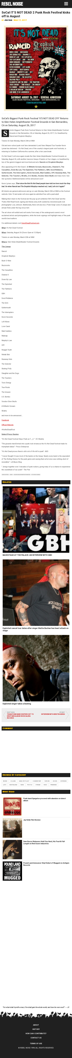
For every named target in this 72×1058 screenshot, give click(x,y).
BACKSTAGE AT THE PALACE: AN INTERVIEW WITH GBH (27, 555)
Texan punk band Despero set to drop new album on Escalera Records (20, 716)
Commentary (37, 781)
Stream (38, 785)
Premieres (53, 785)
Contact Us (36, 1038)
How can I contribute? (36, 1034)
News (22, 785)
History (36, 1029)
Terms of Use (36, 1044)
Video (45, 785)
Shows (55, 781)
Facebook (5, 420)
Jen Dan (8, 20)
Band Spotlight (24, 781)
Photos (29, 785)
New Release (13, 785)
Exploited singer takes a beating (17, 704)
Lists (4, 785)
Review (5, 781)
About (36, 1025)
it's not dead (36, 474)
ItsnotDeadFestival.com (30, 223)
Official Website (7, 425)
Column (13, 781)
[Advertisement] (36, 756)
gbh (11, 474)
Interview (63, 781)
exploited (5, 474)
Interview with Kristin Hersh (53, 714)
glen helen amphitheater (22, 474)
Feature (47, 781)
